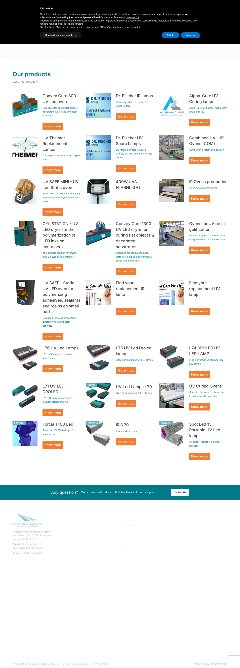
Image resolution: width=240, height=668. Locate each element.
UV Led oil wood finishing (193, 607)
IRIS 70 (122, 423)
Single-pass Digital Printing (194, 546)
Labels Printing (186, 558)
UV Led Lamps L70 (134, 385)
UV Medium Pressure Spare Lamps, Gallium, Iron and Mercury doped (134, 153)
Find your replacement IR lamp (130, 288)
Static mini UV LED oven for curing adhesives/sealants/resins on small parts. (61, 197)
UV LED (126, 529)
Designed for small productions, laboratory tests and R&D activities (59, 320)
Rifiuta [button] (170, 35)
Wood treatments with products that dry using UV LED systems (201, 615)
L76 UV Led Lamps (60, 346)
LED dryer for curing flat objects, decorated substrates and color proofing (60, 111)
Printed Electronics (189, 570)
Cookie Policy (219, 661)
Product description (127, 429)
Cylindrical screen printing (193, 529)
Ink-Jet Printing (187, 576)
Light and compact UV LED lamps (134, 358)
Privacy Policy (201, 661)
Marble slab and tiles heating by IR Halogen (198, 640)
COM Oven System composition (206, 149)
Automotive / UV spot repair (194, 622)
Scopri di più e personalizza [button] (60, 35)
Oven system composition (203, 187)
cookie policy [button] (132, 17)
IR (123, 540)
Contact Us (180, 491)
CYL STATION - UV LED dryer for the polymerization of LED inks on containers (60, 234)
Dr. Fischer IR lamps (134, 95)
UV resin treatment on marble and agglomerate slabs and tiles (197, 630)
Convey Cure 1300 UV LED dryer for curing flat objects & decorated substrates (135, 234)
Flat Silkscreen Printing (191, 534)
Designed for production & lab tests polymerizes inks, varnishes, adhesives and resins (134, 256)
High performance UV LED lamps (134, 391)
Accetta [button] (190, 35)
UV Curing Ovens (205, 384)
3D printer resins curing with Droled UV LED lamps (201, 590)
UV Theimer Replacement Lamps (55, 143)
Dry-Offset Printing (189, 552)
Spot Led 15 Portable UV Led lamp (204, 428)
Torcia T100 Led (57, 422)
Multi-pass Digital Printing (193, 540)
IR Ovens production (208, 181)
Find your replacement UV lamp (204, 288)
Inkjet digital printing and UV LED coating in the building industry (202, 600)
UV (124, 534)
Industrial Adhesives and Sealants (197, 582)
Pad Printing (185, 564)
